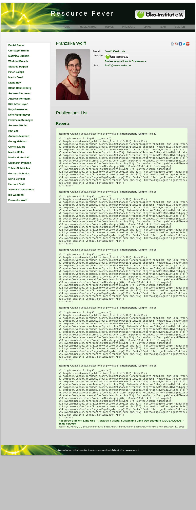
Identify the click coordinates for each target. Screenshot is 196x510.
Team (163, 27)
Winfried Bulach (18, 61)
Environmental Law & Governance (126, 61)
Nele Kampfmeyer (19, 114)
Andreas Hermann (19, 93)
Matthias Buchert (18, 55)
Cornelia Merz (16, 146)
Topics (109, 27)
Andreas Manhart (18, 136)
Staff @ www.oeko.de (118, 65)
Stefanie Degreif (18, 66)
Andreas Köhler (18, 125)
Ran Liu (13, 130)
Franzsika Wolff (17, 200)
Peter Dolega (16, 71)
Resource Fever (82, 13)
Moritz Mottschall (18, 157)
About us (61, 504)
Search (180, 27)
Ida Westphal (16, 194)
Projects (128, 27)
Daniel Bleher (16, 45)
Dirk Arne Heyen (18, 104)
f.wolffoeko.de (115, 51)
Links (147, 27)
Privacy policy (72, 504)
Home (66, 27)
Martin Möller (16, 152)
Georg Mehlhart (17, 141)
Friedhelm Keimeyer (20, 120)
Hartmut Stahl (16, 184)
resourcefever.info (106, 504)
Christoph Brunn (18, 50)
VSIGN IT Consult (131, 504)
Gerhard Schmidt (18, 173)
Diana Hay (14, 82)
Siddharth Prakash (19, 162)
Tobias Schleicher (19, 168)
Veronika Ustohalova (21, 189)
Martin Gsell (15, 77)
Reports (63, 123)
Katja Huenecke (18, 109)
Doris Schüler (16, 178)
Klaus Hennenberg (19, 87)
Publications (87, 27)
